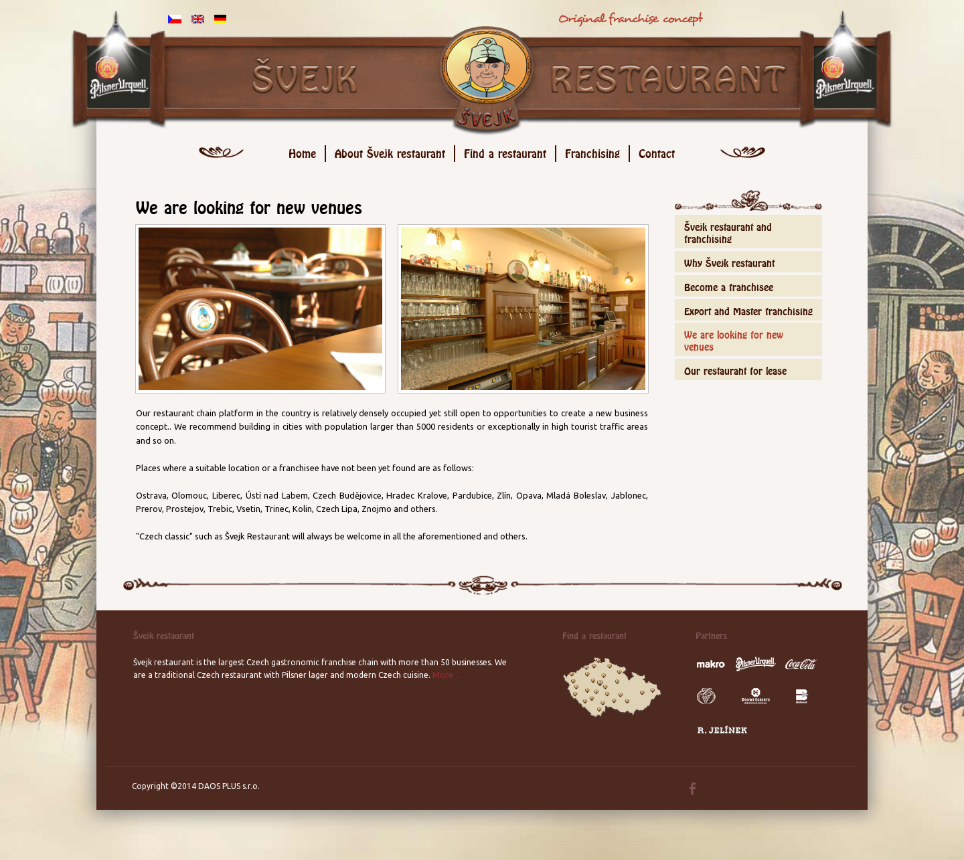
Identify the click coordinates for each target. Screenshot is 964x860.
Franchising (592, 151)
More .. (445, 675)
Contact (657, 151)
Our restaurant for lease (735, 369)
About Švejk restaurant (390, 151)
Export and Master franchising (748, 309)
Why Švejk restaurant (729, 261)
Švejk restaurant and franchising (728, 231)
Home (302, 151)
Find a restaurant (505, 151)
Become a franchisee (728, 285)
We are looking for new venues (733, 339)
